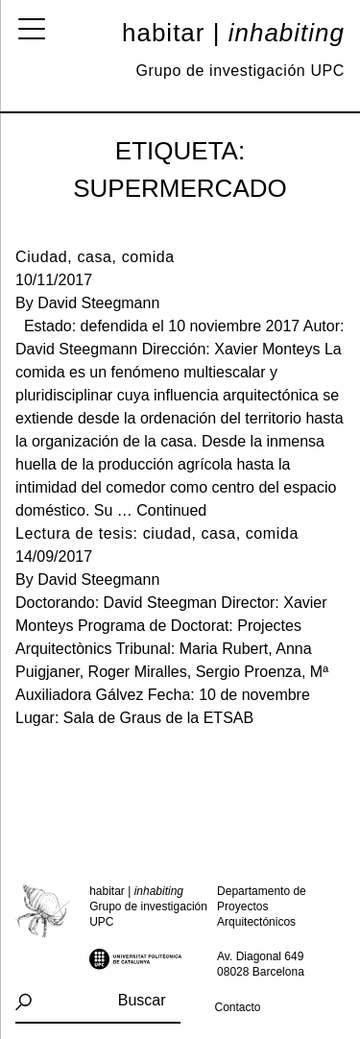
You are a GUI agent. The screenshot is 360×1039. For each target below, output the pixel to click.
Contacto (238, 1007)
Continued (171, 510)
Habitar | (233, 32)
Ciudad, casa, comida (95, 257)
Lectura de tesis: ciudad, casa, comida (157, 533)
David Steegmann (98, 303)
